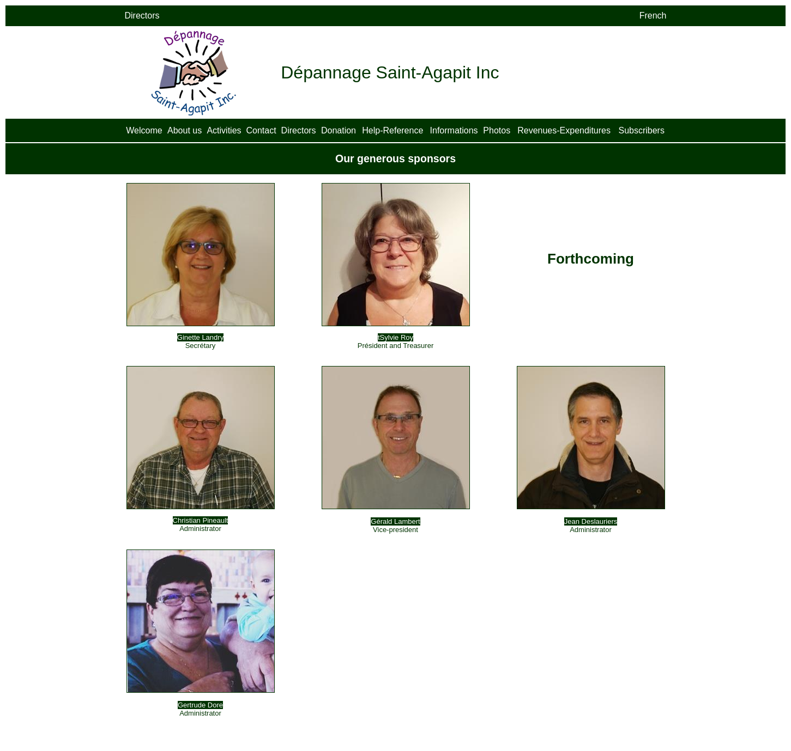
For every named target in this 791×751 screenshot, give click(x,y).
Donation (338, 130)
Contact (261, 130)
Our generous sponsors (395, 158)
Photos (496, 130)
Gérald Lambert (395, 521)
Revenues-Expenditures (564, 130)
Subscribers (641, 130)
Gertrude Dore (200, 705)
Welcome (144, 130)
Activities (224, 130)
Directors (298, 130)
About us (184, 130)
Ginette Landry (200, 337)
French (653, 15)
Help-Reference (392, 130)
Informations (454, 130)
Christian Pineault (200, 520)
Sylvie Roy (396, 337)
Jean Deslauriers (591, 521)
